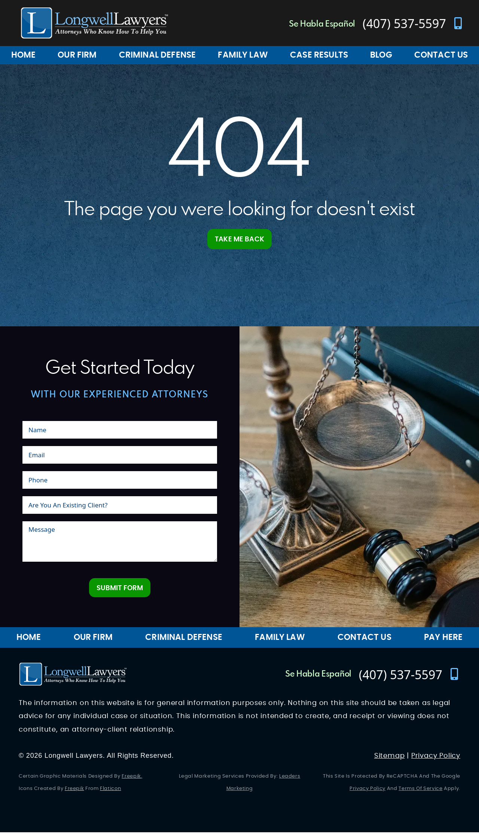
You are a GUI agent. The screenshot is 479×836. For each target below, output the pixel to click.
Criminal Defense (157, 55)
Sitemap (389, 759)
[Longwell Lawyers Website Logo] (94, 23)
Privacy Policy (435, 759)
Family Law (243, 55)
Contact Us (364, 641)
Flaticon (110, 792)
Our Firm (77, 55)
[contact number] (401, 23)
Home (23, 55)
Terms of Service (420, 792)
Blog (381, 55)
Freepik (131, 780)
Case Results (319, 55)
